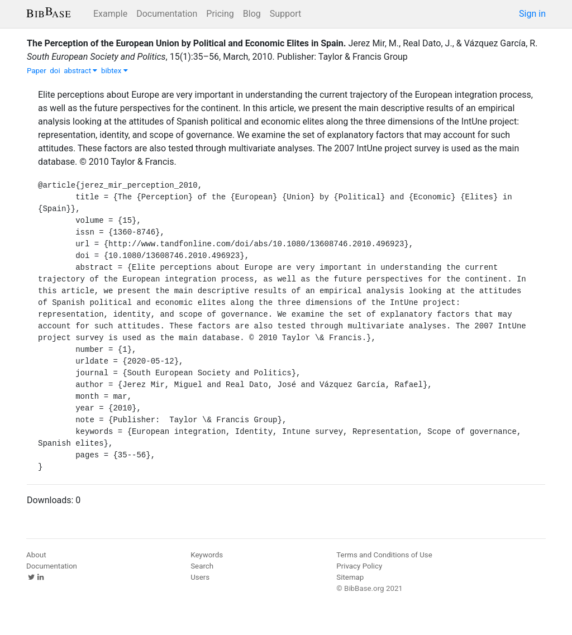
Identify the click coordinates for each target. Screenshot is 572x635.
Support (285, 13)
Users (199, 577)
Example (110, 13)
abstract (80, 70)
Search (201, 566)
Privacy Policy (359, 566)
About (36, 555)
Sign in (532, 13)
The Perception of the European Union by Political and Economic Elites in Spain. (186, 43)
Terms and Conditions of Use (384, 555)
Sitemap (350, 577)
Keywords (206, 555)
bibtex (114, 70)
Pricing (220, 13)
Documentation (166, 13)
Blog (252, 13)
